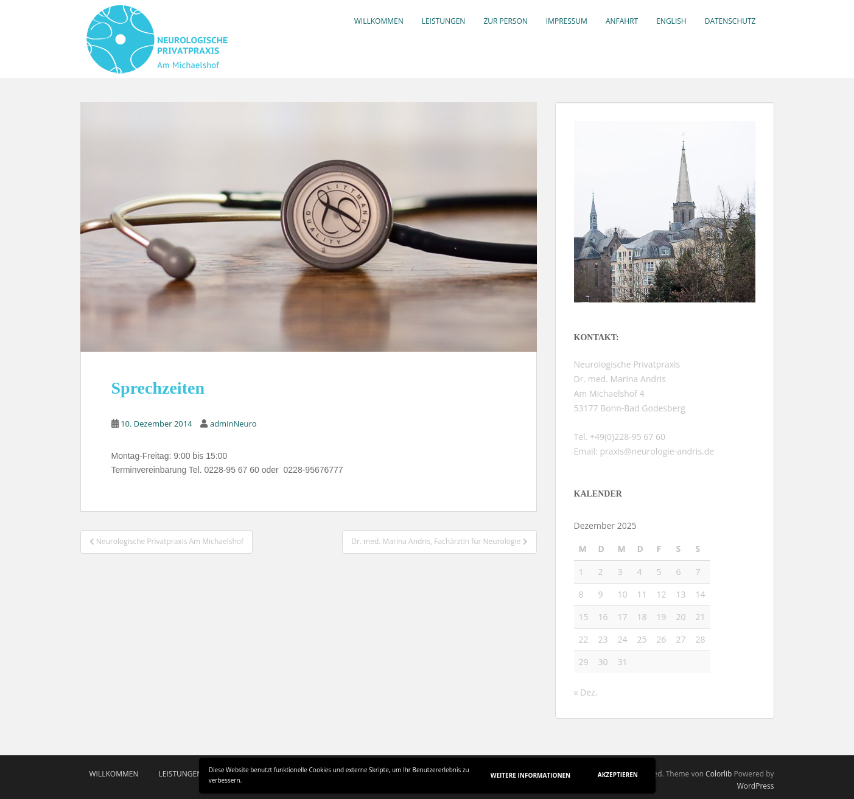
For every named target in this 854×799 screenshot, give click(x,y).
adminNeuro (233, 423)
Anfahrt (622, 21)
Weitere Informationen (531, 775)
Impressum (566, 21)
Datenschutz (730, 21)
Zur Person (505, 21)
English (671, 21)
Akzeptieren (618, 774)
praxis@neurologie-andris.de (656, 451)
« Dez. (586, 692)
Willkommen (379, 21)
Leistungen (444, 21)
